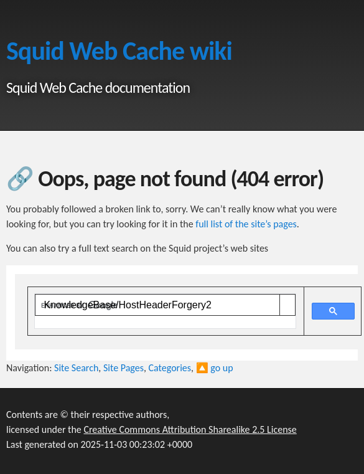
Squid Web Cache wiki (119, 51)
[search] (157, 305)
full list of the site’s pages (246, 224)
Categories (170, 368)
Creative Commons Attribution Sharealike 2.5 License (189, 429)
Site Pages (123, 368)
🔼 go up (214, 368)
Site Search (76, 368)
